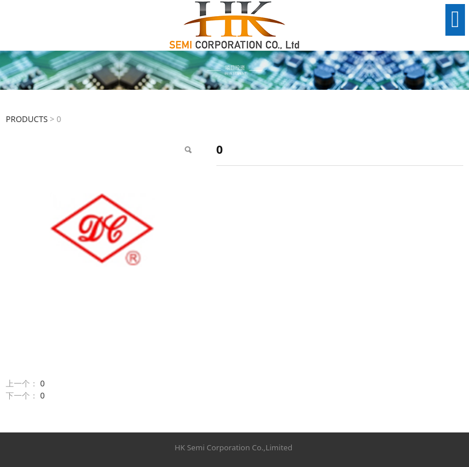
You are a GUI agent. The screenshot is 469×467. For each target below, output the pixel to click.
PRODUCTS (27, 118)
